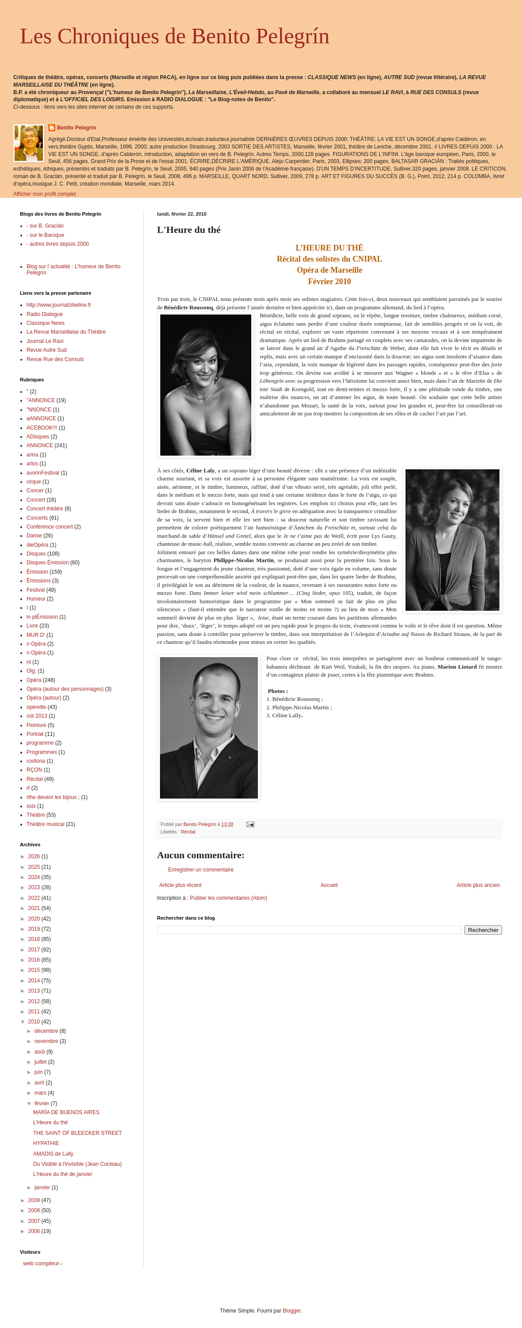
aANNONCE (41, 418)
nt (29, 662)
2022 (35, 898)
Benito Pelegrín (76, 128)
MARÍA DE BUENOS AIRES (66, 1112)
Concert (36, 500)
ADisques (38, 437)
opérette (36, 707)
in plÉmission (42, 617)
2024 (35, 877)
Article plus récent (180, 885)
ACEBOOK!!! (42, 428)
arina (32, 455)
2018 (35, 939)
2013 (35, 991)
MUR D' (36, 635)
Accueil (329, 885)
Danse (34, 536)
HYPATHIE (46, 1143)
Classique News (46, 323)
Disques (36, 554)
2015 (35, 970)
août (40, 1052)
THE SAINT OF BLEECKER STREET (77, 1133)
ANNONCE (40, 445)
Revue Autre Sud (47, 350)
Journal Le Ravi (45, 341)
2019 (35, 929)
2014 (35, 981)
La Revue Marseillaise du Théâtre (66, 332)
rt (28, 788)
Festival (36, 590)
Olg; (31, 671)
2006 (35, 1231)
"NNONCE (39, 410)
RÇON (34, 770)
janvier (43, 1187)
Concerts (37, 518)
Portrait (35, 734)
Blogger (292, 1311)
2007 (35, 1221)
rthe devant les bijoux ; (53, 797)
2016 (35, 960)
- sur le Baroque (45, 235)
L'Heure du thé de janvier (62, 1174)
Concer (35, 490)
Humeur (36, 599)
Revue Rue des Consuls (55, 359)
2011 (35, 1011)
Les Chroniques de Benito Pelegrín (175, 35)
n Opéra (36, 644)
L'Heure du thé (50, 1122)
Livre (32, 626)
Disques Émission (48, 562)
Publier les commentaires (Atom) (228, 898)
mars (41, 1093)
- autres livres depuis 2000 (58, 244)
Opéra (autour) (44, 698)
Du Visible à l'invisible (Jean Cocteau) (77, 1164)
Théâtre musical (45, 824)
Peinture (36, 725)
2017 (35, 950)
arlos (32, 463)
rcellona (36, 761)
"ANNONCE (41, 400)
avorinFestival (43, 473)
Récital (188, 831)
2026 (35, 856)
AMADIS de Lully (53, 1154)
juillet (41, 1062)
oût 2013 (37, 716)
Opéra (34, 680)
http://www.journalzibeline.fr (59, 305)
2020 (35, 919)
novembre (47, 1041)
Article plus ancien (478, 885)
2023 (35, 887)
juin (39, 1072)
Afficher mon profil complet (44, 194)
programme (40, 743)
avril (40, 1083)
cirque (34, 482)
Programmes (42, 752)
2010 (35, 1022)
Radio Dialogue (45, 314)
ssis (31, 806)
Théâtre (36, 815)
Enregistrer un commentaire (201, 870)
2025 (35, 867)
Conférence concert (50, 527)
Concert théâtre (45, 509)
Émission (37, 572)
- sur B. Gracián (45, 226)
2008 (35, 1210)
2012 (35, 1001)
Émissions (39, 581)
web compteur (41, 1263)
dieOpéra (37, 545)
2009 (35, 1200)
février (43, 1103)
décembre (47, 1031)
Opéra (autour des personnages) (65, 689)
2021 (35, 908)
